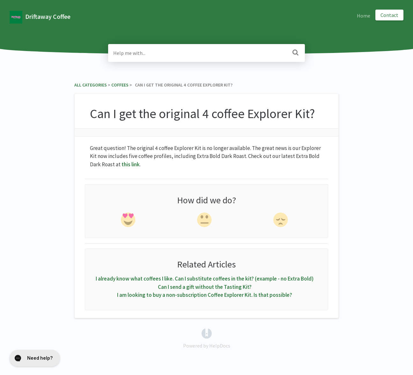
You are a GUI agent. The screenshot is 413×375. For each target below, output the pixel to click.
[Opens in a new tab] (207, 332)
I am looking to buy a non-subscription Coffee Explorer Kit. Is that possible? (204, 294)
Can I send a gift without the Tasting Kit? (205, 286)
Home (363, 15)
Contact (389, 15)
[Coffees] (120, 85)
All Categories (90, 85)
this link (131, 164)
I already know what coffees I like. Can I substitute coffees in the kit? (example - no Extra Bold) (204, 278)
